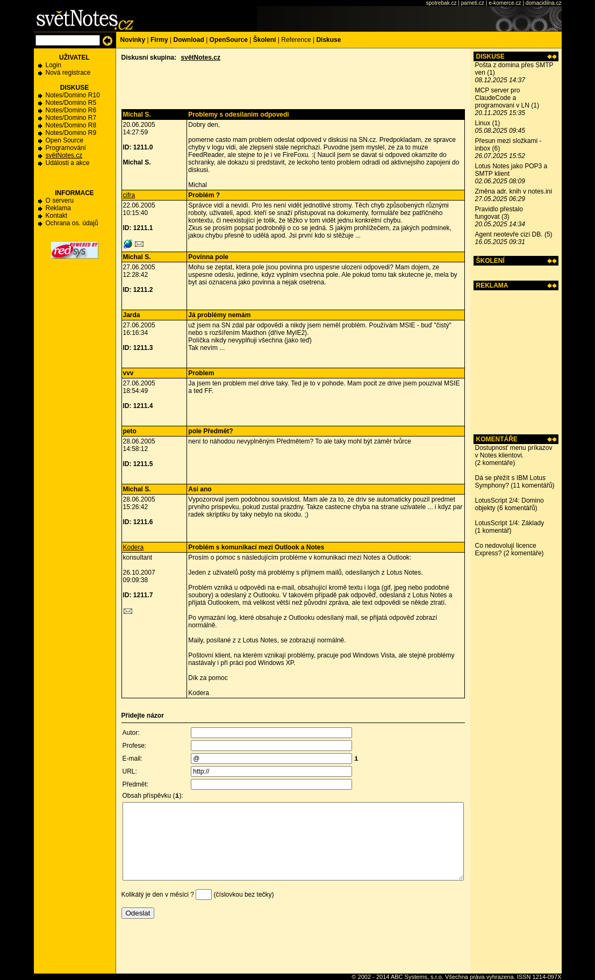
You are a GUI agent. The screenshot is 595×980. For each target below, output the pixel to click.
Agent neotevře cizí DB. (509, 234)
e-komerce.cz (505, 3)
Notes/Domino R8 (71, 125)
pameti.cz (472, 3)
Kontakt (57, 215)
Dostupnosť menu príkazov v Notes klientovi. (514, 451)
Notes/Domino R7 (71, 117)
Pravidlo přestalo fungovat (499, 212)
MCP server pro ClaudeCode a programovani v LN (502, 98)
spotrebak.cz (441, 3)
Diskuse (328, 40)
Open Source (65, 140)
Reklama (58, 208)
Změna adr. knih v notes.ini (513, 191)
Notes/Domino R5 (71, 102)
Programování (66, 148)
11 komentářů (532, 485)
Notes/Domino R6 (71, 110)
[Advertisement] (516, 362)
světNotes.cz (64, 155)
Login (53, 65)
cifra (129, 195)
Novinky (133, 40)
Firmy (159, 40)
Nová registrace (68, 72)
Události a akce (68, 163)
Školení (264, 40)
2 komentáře (495, 463)
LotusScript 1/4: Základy (509, 523)
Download (188, 40)
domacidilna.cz (544, 3)
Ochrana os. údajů (72, 223)
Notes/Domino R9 (71, 133)
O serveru (60, 200)
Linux (483, 123)
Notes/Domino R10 (73, 95)
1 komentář (493, 530)
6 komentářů (517, 508)
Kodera (133, 547)
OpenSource (229, 40)
